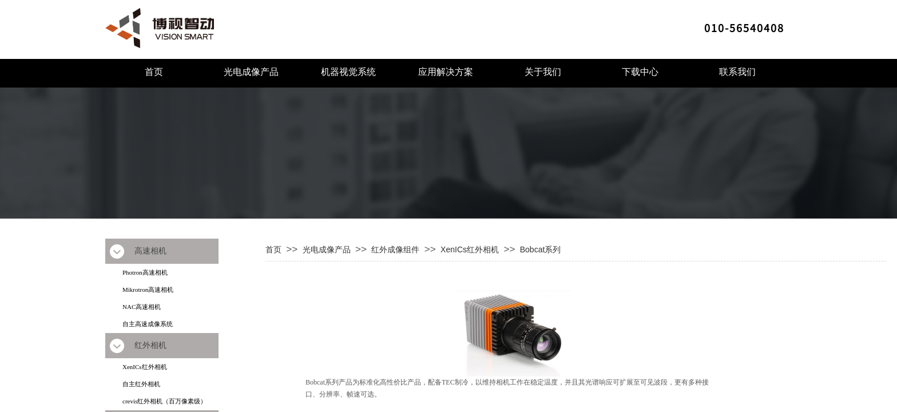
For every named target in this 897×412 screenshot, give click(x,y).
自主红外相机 (141, 384)
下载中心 (640, 72)
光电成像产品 (251, 72)
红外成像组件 (395, 249)
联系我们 (737, 72)
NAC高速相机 (141, 306)
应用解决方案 (445, 72)
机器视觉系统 (348, 72)
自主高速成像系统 (147, 323)
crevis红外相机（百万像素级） (164, 401)
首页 (154, 72)
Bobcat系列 (540, 249)
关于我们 (543, 72)
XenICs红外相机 (144, 366)
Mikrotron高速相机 (147, 289)
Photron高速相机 (145, 272)
